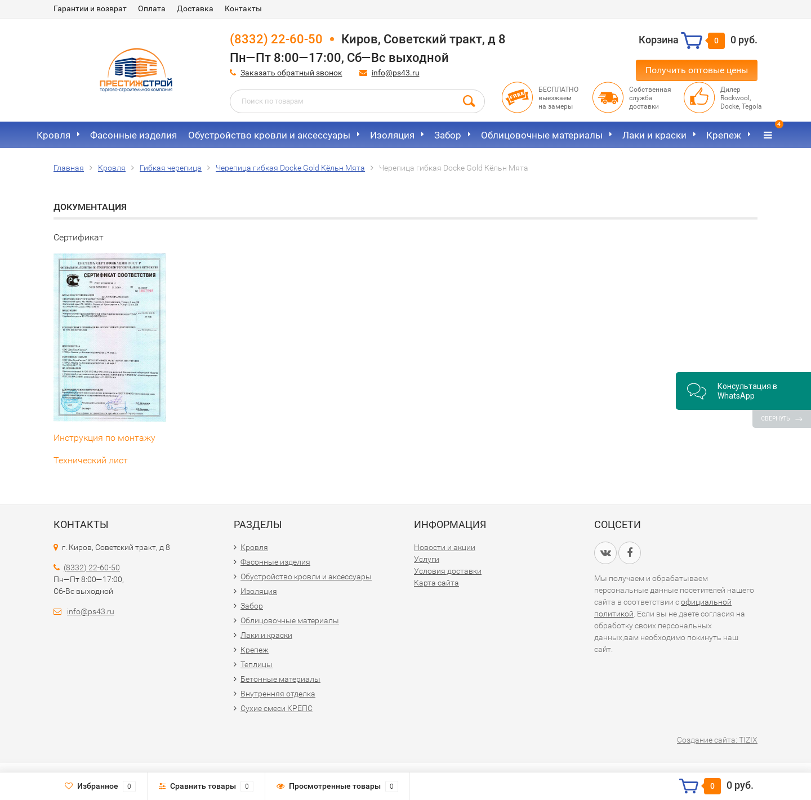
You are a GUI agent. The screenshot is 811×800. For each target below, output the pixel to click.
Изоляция (392, 135)
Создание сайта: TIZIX (717, 739)
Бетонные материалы (280, 678)
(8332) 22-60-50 (276, 39)
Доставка (195, 8)
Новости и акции (444, 547)
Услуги (426, 559)
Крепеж (723, 135)
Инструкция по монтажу (104, 437)
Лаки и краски (654, 135)
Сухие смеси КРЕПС (276, 708)
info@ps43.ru (396, 72)
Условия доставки (448, 570)
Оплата (152, 8)
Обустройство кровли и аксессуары (269, 135)
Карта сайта (436, 582)
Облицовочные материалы (542, 135)
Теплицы (256, 664)
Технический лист (91, 460)
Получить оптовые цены (696, 70)
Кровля (53, 135)
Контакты (243, 8)
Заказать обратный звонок (291, 72)
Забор (447, 135)
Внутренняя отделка (277, 693)
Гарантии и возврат (90, 8)
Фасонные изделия (133, 135)
